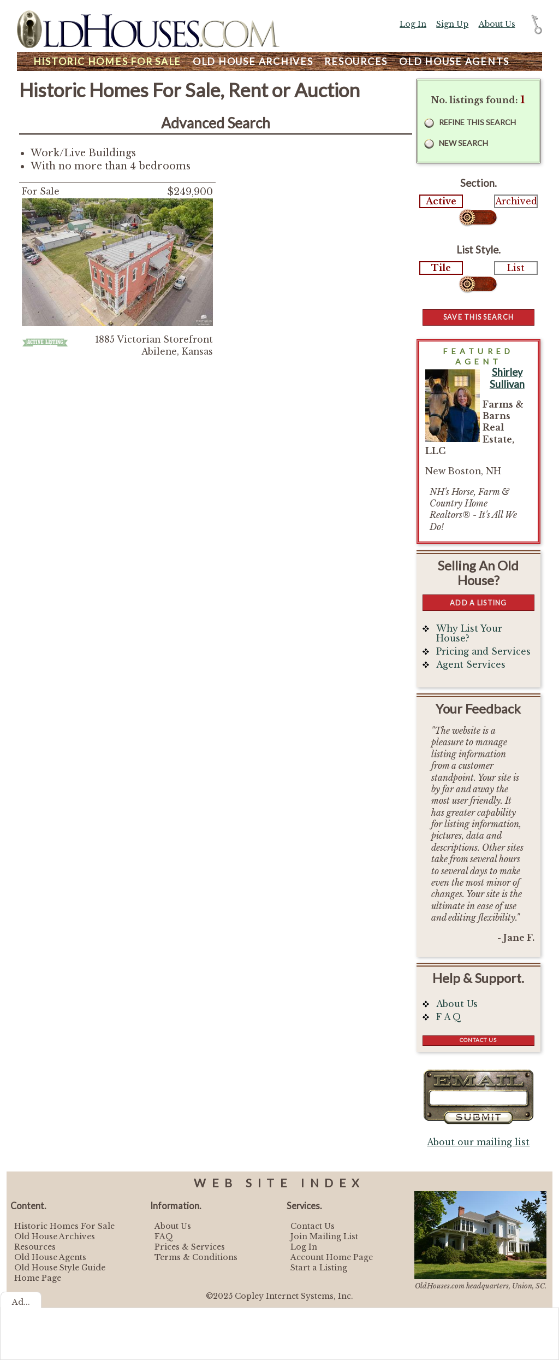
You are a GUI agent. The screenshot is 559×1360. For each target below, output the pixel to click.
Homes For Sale (107, 61)
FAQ (163, 1236)
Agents (454, 61)
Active (441, 201)
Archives (253, 61)
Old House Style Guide (59, 1268)
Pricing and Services (483, 651)
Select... (478, 217)
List (516, 268)
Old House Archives (54, 1236)
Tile (441, 268)
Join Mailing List (324, 1236)
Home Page (37, 1278)
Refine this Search (477, 122)
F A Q (448, 1017)
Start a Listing (318, 1268)
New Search (463, 143)
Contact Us (478, 1040)
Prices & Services (189, 1247)
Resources (356, 61)
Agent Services (471, 664)
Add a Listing (478, 602)
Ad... (21, 1302)
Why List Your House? (469, 633)
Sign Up (452, 24)
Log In (413, 24)
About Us (497, 24)
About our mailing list (478, 1142)
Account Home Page (331, 1257)
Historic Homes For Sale (64, 1226)
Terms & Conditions (195, 1257)
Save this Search (478, 317)
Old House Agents (50, 1257)
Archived (516, 201)
